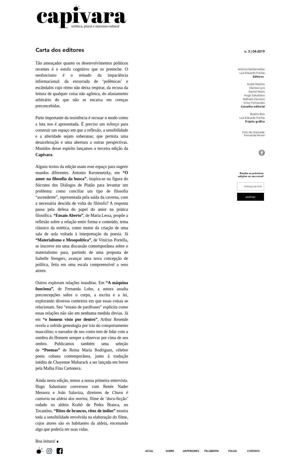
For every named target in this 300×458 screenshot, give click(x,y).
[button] (191, 450)
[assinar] (250, 197)
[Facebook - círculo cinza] (262, 153)
